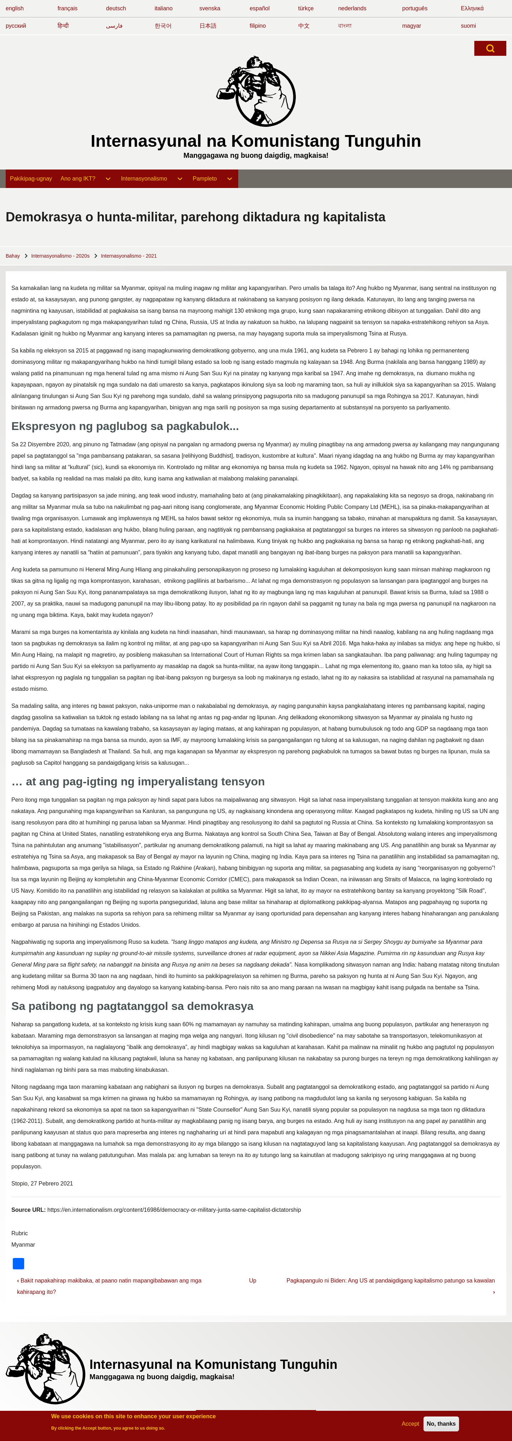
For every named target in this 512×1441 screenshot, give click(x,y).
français (68, 8)
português (414, 8)
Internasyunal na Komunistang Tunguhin (256, 140)
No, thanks (441, 1424)
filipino (258, 26)
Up (252, 1281)
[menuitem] (31, 179)
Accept (410, 1424)
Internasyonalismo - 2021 (129, 256)
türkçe (306, 8)
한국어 (163, 26)
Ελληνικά (472, 8)
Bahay (13, 256)
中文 (304, 26)
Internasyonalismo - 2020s (60, 256)
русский (16, 26)
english (15, 8)
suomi (468, 26)
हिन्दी (63, 26)
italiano (164, 8)
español (260, 8)
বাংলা (345, 26)
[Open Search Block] (490, 48)
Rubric (19, 1233)
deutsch (116, 8)
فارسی (114, 26)
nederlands (352, 8)
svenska (209, 8)
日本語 (208, 26)
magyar (411, 26)
